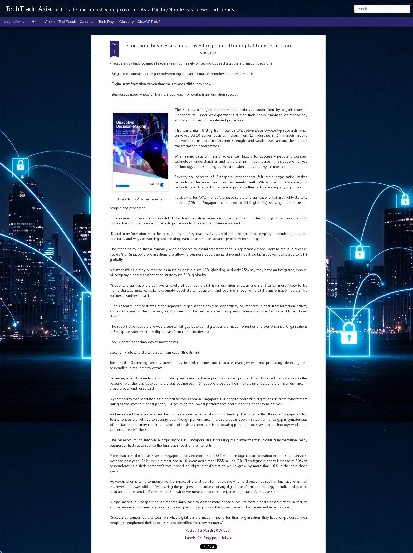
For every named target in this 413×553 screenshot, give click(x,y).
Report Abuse (290, 550)
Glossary (126, 21)
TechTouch (67, 21)
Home (36, 21)
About (50, 21)
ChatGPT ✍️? (148, 21)
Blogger (276, 550)
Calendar (87, 21)
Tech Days (106, 21)
